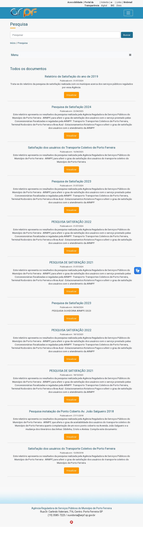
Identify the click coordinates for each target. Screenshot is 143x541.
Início (13, 43)
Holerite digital (105, 4)
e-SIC (112, 4)
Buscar (127, 34)
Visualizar (71, 95)
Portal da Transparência (91, 4)
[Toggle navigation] (128, 13)
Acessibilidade (75, 2)
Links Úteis (118, 4)
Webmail (127, 2)
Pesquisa (23, 43)
